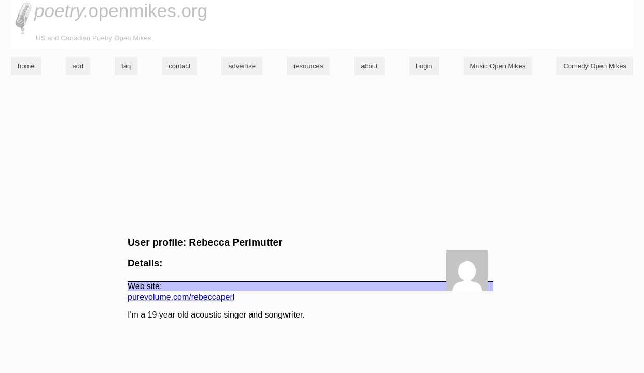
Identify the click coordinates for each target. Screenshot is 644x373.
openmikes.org (120, 11)
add (78, 66)
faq (126, 66)
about (369, 66)
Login (424, 66)
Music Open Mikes (498, 66)
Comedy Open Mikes (594, 66)
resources (308, 66)
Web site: (145, 286)
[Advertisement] (322, 155)
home (26, 66)
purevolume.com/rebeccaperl (181, 297)
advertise (242, 66)
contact (179, 66)
